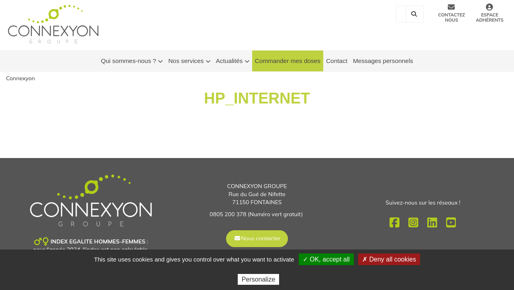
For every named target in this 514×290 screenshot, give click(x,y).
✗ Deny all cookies (389, 259)
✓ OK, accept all (326, 259)
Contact (336, 60)
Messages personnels (383, 60)
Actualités (232, 61)
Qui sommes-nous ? (132, 61)
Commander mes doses (287, 60)
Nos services (189, 61)
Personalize (258, 279)
